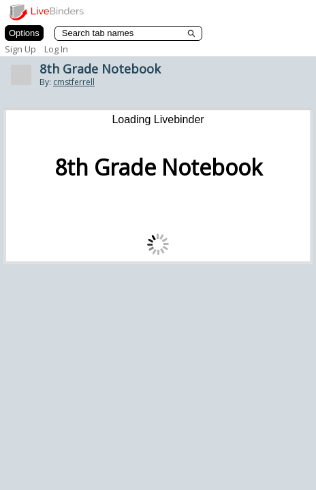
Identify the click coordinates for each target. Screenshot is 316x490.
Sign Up (20, 49)
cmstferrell (74, 82)
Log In (56, 49)
